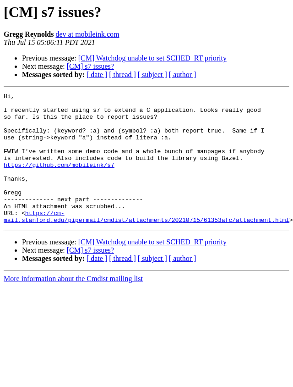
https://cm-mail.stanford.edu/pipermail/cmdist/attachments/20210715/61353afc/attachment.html (146, 241)
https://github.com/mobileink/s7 (59, 180)
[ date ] (97, 74)
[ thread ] (122, 74)
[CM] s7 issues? (90, 66)
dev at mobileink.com (87, 34)
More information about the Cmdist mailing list (73, 305)
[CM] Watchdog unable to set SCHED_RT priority (152, 58)
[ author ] (182, 74)
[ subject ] (152, 74)
